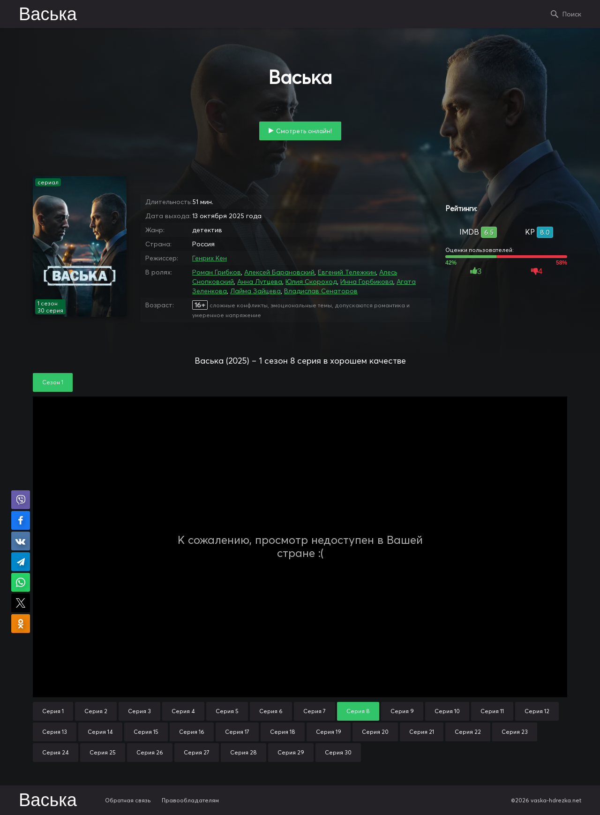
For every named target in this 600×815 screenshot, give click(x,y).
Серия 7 (314, 711)
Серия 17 (237, 731)
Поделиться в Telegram (20, 561)
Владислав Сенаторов (321, 291)
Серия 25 (103, 752)
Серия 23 (515, 731)
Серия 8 (358, 711)
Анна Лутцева (259, 281)
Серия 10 (447, 711)
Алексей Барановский (279, 272)
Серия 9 (402, 711)
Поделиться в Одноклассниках (20, 623)
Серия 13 (54, 731)
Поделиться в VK (20, 541)
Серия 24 (55, 752)
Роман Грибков (216, 272)
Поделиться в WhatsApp (20, 582)
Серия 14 (100, 731)
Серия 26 (149, 752)
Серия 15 (146, 731)
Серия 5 (227, 711)
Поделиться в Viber (20, 499)
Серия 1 (53, 711)
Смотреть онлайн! (304, 131)
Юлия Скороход (311, 281)
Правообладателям (190, 800)
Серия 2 (95, 711)
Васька (48, 15)
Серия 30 (338, 752)
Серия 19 (328, 731)
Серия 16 (191, 731)
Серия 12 (537, 711)
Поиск (571, 14)
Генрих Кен (209, 258)
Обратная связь (128, 800)
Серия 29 (291, 752)
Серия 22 (468, 731)
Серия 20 (375, 731)
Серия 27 (197, 752)
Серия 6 (271, 711)
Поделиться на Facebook (20, 520)
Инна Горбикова (366, 281)
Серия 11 (492, 711)
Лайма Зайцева (255, 291)
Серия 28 (243, 752)
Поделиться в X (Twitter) (20, 603)
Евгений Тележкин (347, 272)
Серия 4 (183, 711)
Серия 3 (139, 711)
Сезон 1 (52, 382)
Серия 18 (282, 731)
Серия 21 (421, 731)
